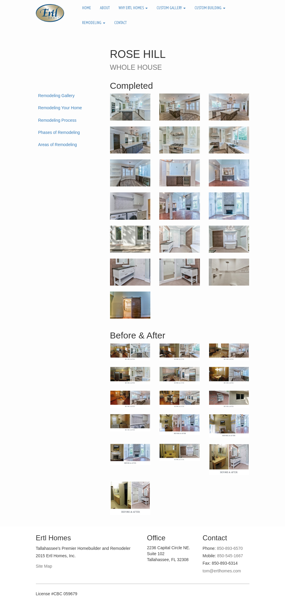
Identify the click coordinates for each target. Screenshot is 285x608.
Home (86, 7)
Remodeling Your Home (60, 107)
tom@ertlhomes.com (222, 571)
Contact (120, 22)
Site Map (44, 566)
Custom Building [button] (210, 7)
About (105, 7)
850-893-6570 (230, 548)
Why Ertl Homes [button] (133, 7)
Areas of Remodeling (57, 144)
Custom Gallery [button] (171, 7)
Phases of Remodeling (59, 132)
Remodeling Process (57, 120)
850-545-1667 (230, 555)
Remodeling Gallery (56, 95)
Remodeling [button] (93, 22)
